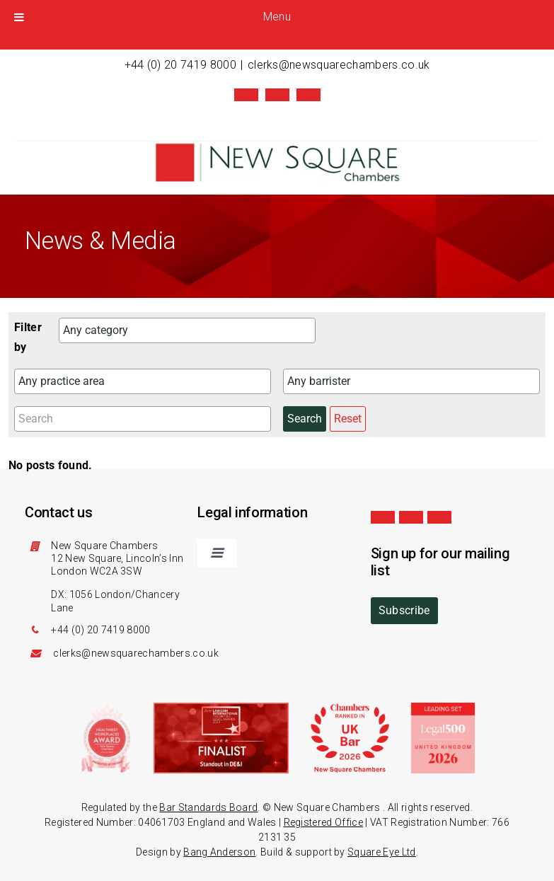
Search (304, 418)
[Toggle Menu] (19, 17)
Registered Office (323, 822)
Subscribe (404, 610)
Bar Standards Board (208, 807)
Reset (348, 418)
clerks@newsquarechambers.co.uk (339, 64)
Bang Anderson (219, 852)
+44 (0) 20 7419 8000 (180, 64)
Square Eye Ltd (381, 852)
